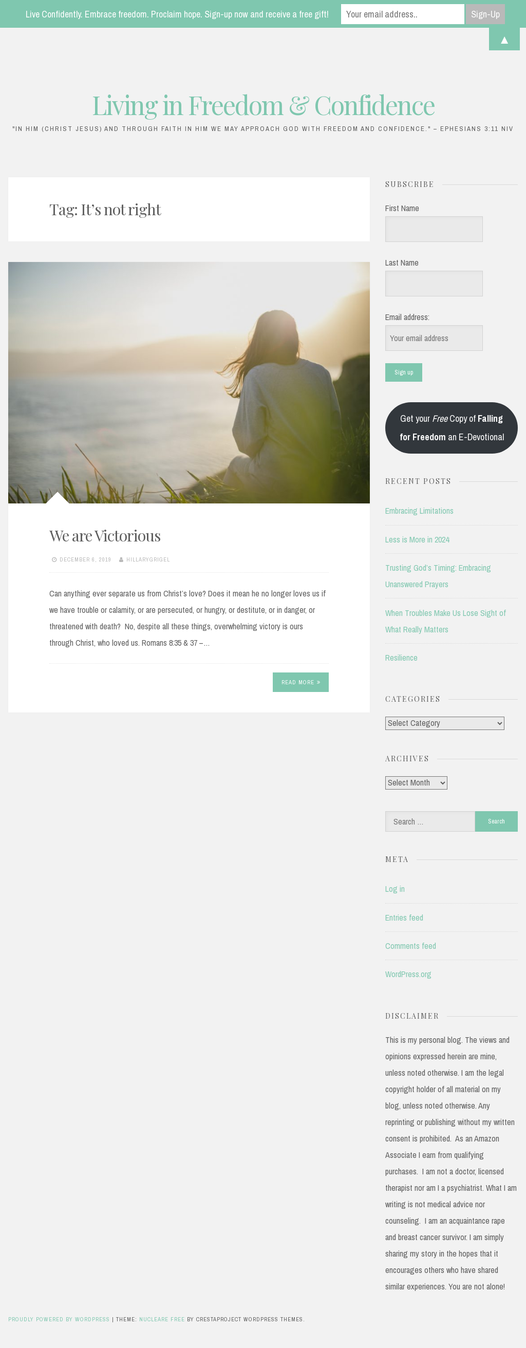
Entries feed (404, 917)
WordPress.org (408, 974)
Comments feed (410, 945)
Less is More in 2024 (417, 539)
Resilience (401, 657)
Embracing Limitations (419, 510)
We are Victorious (104, 535)
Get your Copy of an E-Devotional (452, 427)
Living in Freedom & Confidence (263, 104)
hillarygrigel (148, 559)
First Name (402, 208)
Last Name (402, 262)
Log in (395, 888)
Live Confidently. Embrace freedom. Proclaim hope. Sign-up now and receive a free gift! (177, 14)
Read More (301, 682)
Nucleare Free (162, 1319)
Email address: (407, 317)
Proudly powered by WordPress (60, 1319)
